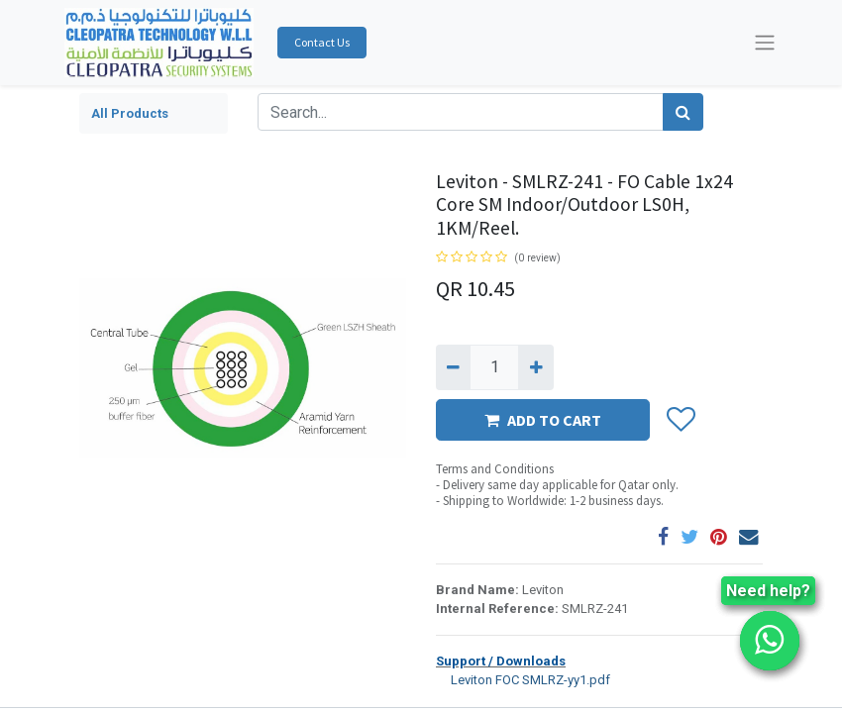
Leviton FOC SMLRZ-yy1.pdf (523, 678)
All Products (129, 113)
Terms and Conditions (495, 468)
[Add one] (535, 367)
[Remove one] (453, 367)
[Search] (683, 112)
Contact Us (322, 42)
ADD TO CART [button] (542, 420)
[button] (680, 421)
